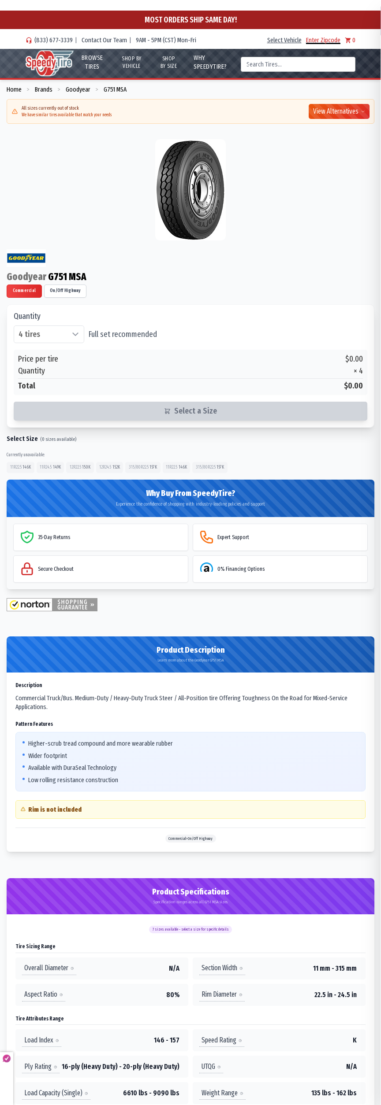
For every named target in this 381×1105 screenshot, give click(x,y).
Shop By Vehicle (132, 62)
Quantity (27, 316)
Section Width (222, 968)
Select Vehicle (284, 40)
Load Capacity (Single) (56, 1093)
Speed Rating (222, 1040)
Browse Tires (92, 62)
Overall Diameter (49, 968)
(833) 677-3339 (53, 40)
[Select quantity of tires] (49, 334)
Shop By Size (169, 62)
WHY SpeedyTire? (210, 62)
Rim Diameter (222, 994)
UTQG (211, 1066)
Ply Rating (40, 1066)
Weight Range (222, 1093)
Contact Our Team (104, 40)
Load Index (41, 1040)
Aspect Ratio (43, 994)
